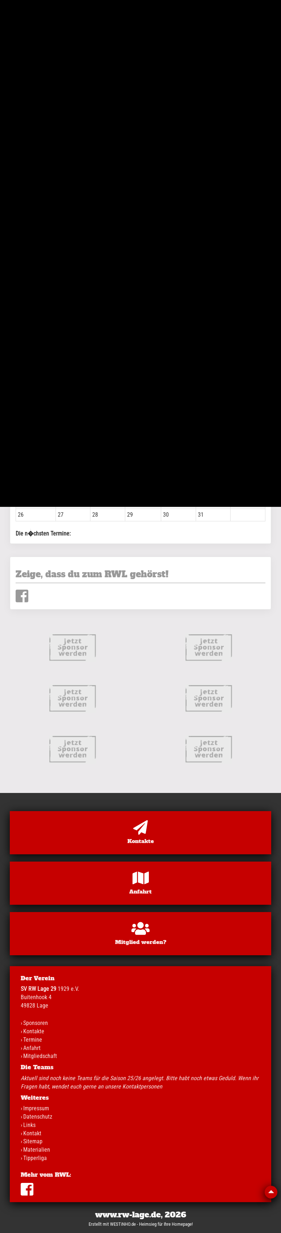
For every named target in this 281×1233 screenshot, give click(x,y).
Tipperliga (35, 1158)
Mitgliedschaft (40, 1056)
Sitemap (32, 1141)
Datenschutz (37, 1116)
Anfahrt (32, 1048)
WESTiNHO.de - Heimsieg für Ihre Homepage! (151, 1224)
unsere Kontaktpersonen (133, 1086)
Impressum (36, 1108)
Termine (32, 1039)
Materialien (36, 1149)
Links (29, 1125)
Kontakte (33, 1031)
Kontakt (32, 1133)
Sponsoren (35, 1023)
